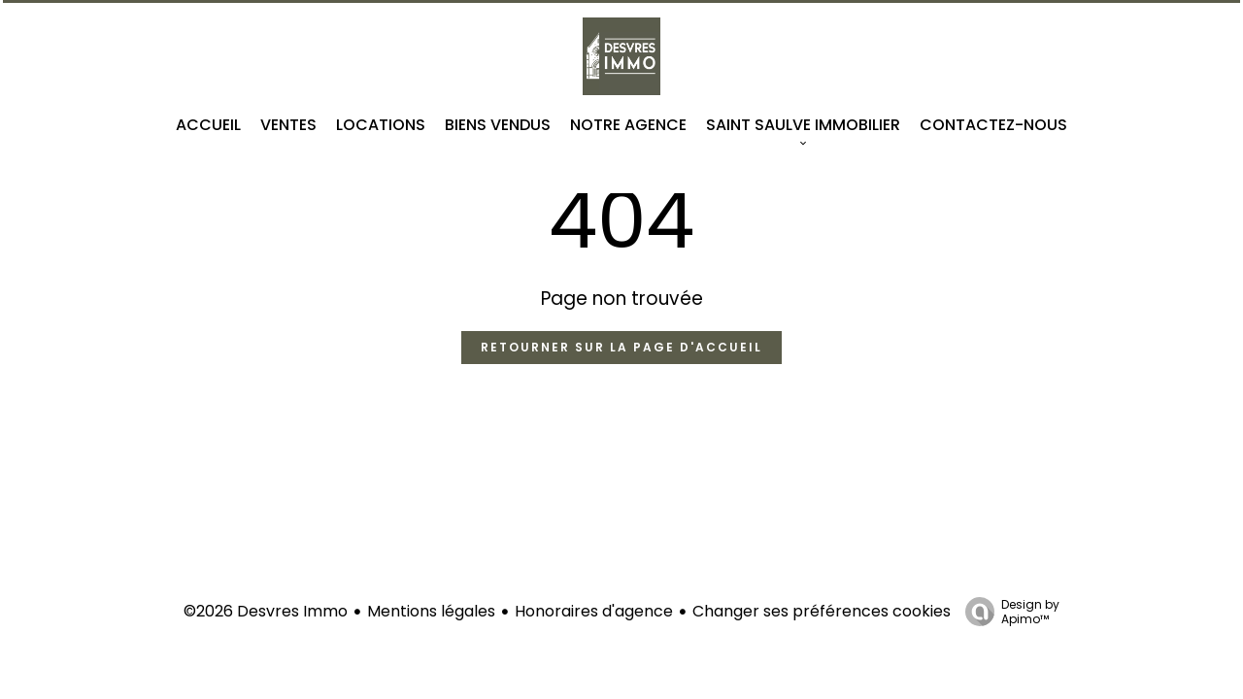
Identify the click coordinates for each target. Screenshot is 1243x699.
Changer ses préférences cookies (821, 611)
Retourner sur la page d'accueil (621, 347)
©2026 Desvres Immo (266, 611)
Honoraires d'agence (594, 611)
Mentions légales (431, 611)
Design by (1007, 611)
